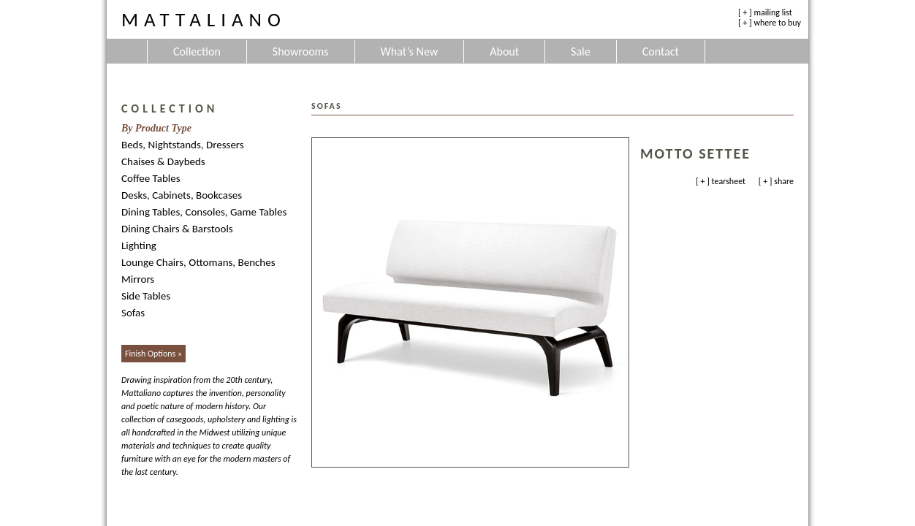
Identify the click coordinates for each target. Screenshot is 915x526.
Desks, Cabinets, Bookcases (181, 195)
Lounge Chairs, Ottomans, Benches (198, 262)
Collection (197, 51)
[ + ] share (776, 181)
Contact (660, 51)
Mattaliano (203, 19)
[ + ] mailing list (765, 12)
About (504, 51)
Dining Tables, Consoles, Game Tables (203, 211)
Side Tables (145, 295)
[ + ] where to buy (769, 23)
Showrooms (301, 51)
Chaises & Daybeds (163, 161)
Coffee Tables (151, 178)
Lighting (138, 245)
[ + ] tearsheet (720, 181)
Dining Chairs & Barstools (177, 228)
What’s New (409, 51)
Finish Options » (153, 353)
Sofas (133, 312)
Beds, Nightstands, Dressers (182, 144)
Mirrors (137, 279)
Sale (581, 51)
